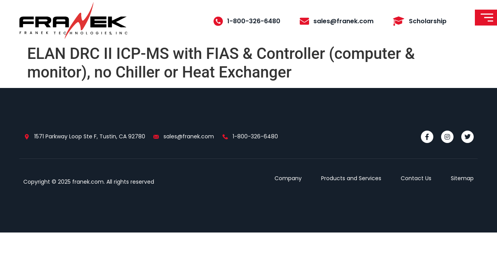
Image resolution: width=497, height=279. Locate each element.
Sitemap (462, 178)
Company (288, 178)
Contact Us (416, 178)
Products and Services (351, 178)
